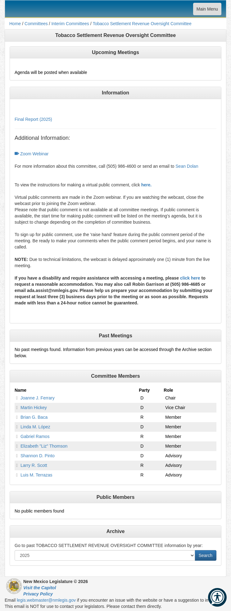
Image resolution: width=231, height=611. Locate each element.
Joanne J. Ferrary (37, 397)
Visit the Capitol (39, 587)
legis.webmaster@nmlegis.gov (46, 600)
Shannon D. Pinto (37, 455)
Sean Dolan (186, 166)
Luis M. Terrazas (36, 474)
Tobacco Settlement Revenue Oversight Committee (142, 23)
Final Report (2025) (33, 119)
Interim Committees (70, 23)
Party (144, 390)
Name (20, 390)
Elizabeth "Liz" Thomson (43, 446)
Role (168, 390)
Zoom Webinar (31, 153)
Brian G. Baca (34, 417)
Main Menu (207, 10)
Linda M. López (35, 426)
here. (146, 184)
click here (190, 278)
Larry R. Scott (33, 465)
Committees (36, 23)
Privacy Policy (38, 593)
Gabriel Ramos (34, 436)
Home (15, 23)
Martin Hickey (33, 407)
